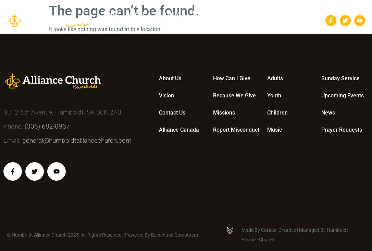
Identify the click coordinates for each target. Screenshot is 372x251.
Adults (275, 78)
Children (277, 112)
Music (274, 130)
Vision (166, 95)
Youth (274, 95)
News (328, 112)
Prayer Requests (341, 130)
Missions (224, 112)
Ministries (207, 13)
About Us (170, 78)
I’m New (170, 13)
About (138, 13)
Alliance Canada (179, 130)
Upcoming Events (342, 95)
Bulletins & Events (281, 13)
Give (239, 13)
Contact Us (172, 112)
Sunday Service (340, 78)
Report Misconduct (236, 130)
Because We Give (234, 95)
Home (111, 13)
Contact (295, 27)
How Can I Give (231, 78)
